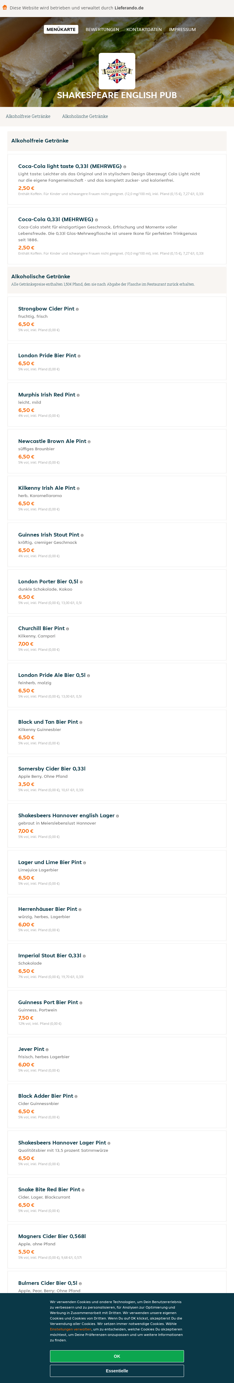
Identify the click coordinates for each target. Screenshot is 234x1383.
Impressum (182, 29)
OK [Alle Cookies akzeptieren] (117, 1356)
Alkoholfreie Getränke (28, 116)
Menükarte (61, 29)
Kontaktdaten (144, 29)
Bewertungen (102, 29)
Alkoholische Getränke (85, 116)
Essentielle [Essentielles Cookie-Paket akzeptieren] (117, 1370)
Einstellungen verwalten (70, 1329)
